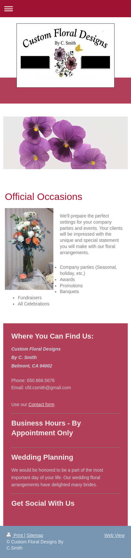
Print (15, 535)
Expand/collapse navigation (65, 9)
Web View (114, 535)
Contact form (41, 404)
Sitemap (35, 535)
